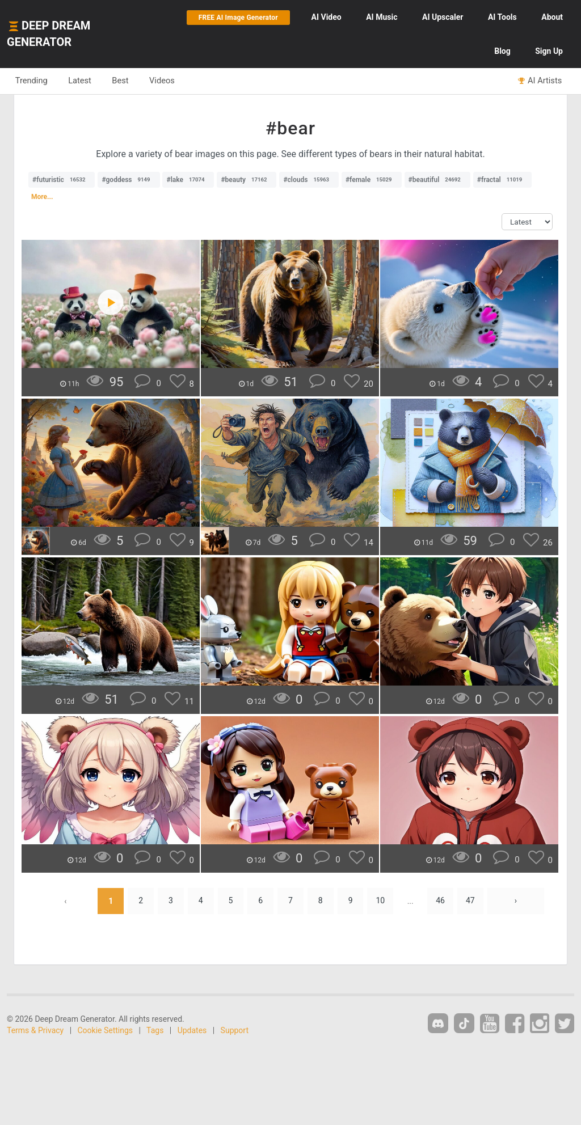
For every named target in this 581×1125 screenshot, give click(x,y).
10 (380, 901)
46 (440, 901)
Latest (80, 80)
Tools (502, 17)
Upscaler (442, 17)
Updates (192, 1030)
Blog (502, 51)
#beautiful (437, 179)
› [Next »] (516, 901)
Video (326, 17)
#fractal (502, 179)
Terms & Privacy (35, 1030)
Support (235, 1030)
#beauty (246, 179)
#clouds (309, 179)
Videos (163, 80)
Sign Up (549, 51)
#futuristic (61, 179)
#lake (188, 179)
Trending (31, 80)
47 (470, 901)
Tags (154, 1030)
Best (121, 80)
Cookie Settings (105, 1030)
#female (372, 179)
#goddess (128, 179)
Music (381, 17)
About (552, 17)
